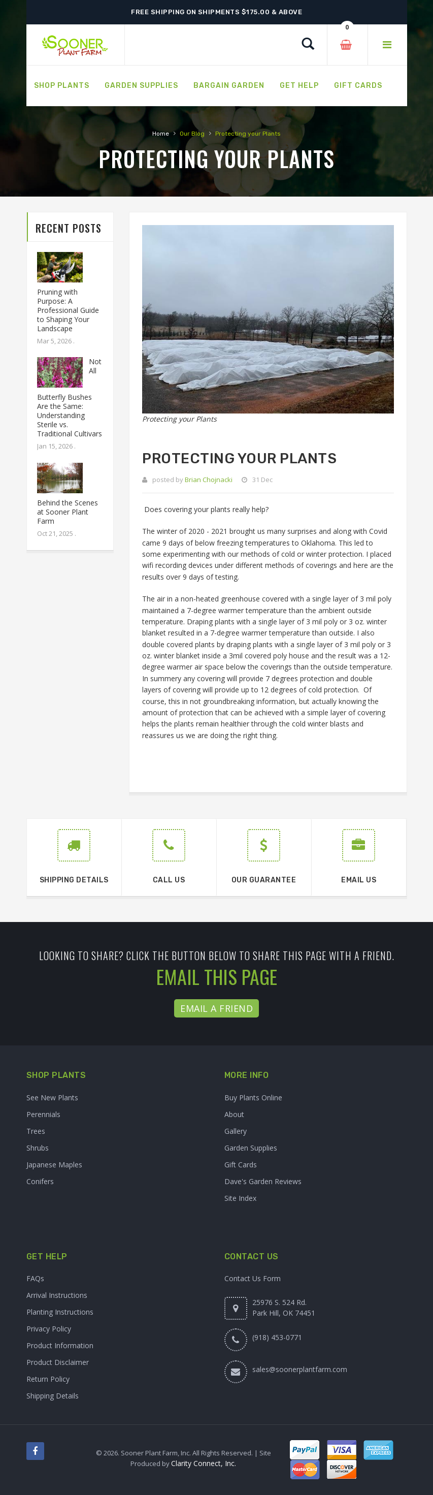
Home (160, 133)
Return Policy (48, 1379)
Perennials (43, 1114)
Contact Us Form (252, 1278)
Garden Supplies (250, 1148)
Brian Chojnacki (208, 479)
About (234, 1114)
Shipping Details (52, 1396)
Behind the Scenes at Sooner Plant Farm (67, 512)
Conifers (40, 1181)
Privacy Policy (48, 1328)
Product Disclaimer (57, 1362)
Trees (35, 1131)
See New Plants (52, 1097)
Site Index (240, 1198)
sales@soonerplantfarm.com (299, 1369)
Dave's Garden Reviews (263, 1181)
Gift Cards (240, 1164)
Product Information (59, 1345)
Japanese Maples (54, 1164)
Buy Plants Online (253, 1097)
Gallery (235, 1131)
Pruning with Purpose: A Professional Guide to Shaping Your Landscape (68, 310)
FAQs (35, 1278)
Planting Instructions (59, 1312)
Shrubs (37, 1148)
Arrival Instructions (56, 1295)
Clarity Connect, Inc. (203, 1463)
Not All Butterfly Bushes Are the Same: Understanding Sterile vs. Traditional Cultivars (69, 397)
